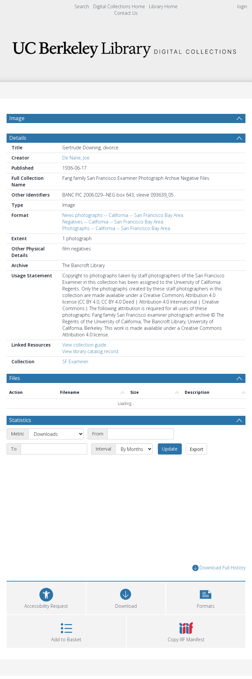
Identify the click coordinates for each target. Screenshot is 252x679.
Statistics (20, 420)
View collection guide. (84, 345)
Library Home (163, 6)
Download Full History (218, 567)
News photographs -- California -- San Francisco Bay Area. (123, 215)
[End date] (54, 449)
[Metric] (56, 433)
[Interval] (134, 449)
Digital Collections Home (119, 6)
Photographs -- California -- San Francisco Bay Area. (116, 228)
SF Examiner (75, 361)
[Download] (125, 597)
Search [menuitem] (81, 6)
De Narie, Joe (76, 158)
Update (170, 449)
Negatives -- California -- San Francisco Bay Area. (113, 222)
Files (14, 378)
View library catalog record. (90, 351)
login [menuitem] (242, 6)
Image (17, 118)
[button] (205, 597)
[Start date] (140, 433)
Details (17, 137)
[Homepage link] (126, 47)
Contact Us (126, 13)
